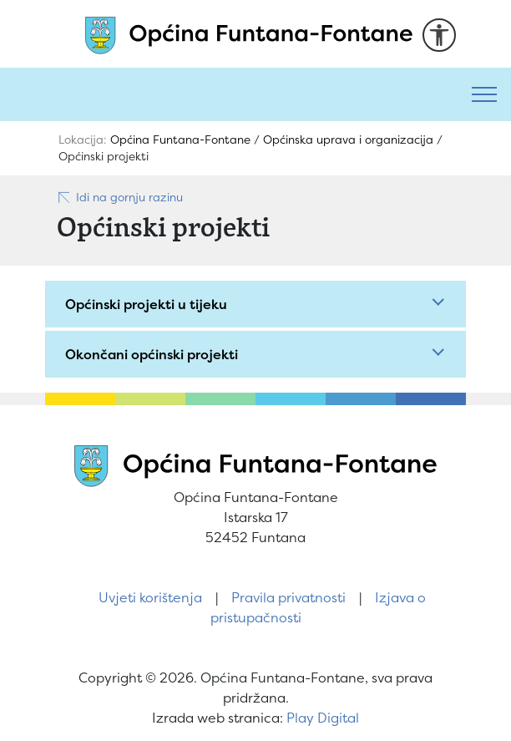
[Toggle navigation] (484, 94)
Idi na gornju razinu (120, 197)
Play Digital (322, 717)
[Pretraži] (229, 94)
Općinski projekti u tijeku (146, 304)
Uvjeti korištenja (150, 597)
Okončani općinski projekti (151, 354)
